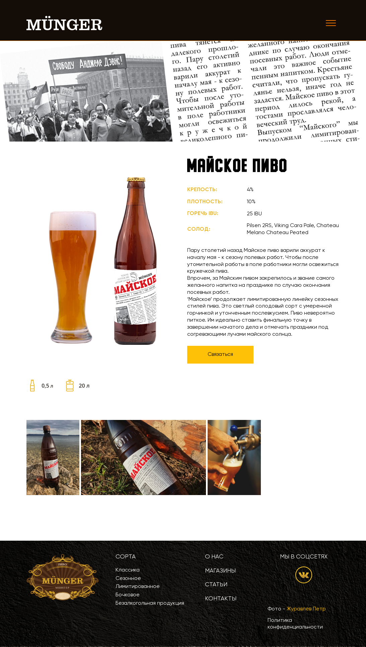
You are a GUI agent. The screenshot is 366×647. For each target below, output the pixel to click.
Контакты (220, 599)
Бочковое (128, 595)
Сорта (126, 557)
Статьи (216, 585)
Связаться (220, 354)
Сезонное (128, 578)
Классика (128, 570)
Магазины (220, 571)
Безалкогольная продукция (150, 603)
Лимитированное (138, 586)
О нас (214, 557)
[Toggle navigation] (331, 23)
